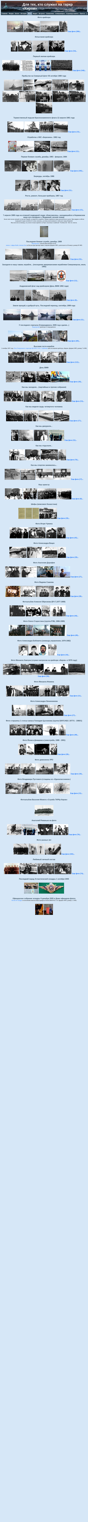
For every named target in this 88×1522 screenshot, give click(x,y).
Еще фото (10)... (44, 676)
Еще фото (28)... (76, 596)
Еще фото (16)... (63, 655)
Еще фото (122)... (73, 362)
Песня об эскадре (17, 900)
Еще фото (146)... (79, 70)
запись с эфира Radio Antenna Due (16, 245)
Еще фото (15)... (78, 210)
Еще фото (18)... (76, 382)
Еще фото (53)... (78, 401)
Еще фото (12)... (74, 151)
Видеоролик (35, 243)
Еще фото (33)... (74, 132)
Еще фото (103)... (68, 854)
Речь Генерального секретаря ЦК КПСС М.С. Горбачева (31, 348)
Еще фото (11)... (67, 190)
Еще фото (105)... (76, 171)
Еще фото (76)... (73, 460)
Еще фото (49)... (73, 635)
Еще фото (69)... (74, 341)
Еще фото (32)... (76, 259)
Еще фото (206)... (74, 31)
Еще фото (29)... (63, 518)
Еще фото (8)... (72, 300)
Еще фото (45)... (72, 538)
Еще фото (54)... (71, 51)
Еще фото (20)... (64, 754)
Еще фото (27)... (77, 577)
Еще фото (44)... (72, 616)
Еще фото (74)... (78, 873)
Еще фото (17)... (76, 421)
